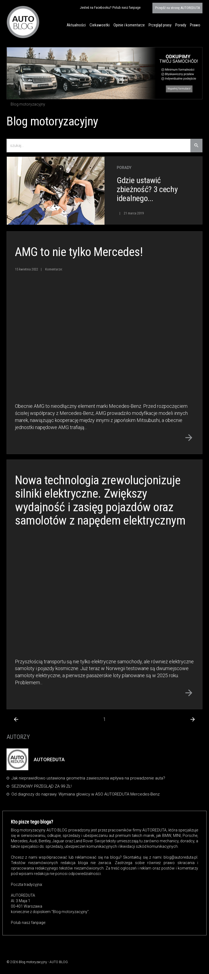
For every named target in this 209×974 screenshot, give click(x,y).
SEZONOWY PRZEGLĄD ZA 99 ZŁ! (41, 786)
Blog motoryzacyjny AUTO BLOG (23, 22)
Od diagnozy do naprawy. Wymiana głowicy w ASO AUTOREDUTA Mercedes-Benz (85, 794)
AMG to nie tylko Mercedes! (79, 252)
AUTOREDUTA (177, 8)
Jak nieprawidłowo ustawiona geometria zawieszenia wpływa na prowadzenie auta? (88, 778)
